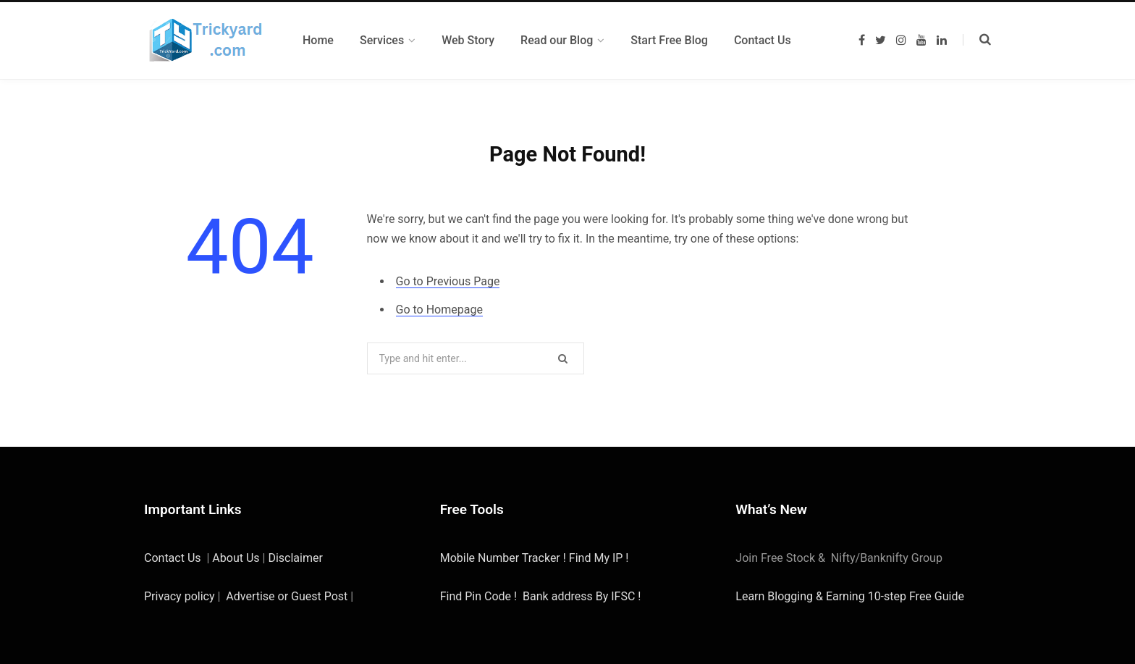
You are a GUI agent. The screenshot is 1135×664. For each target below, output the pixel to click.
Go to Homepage (439, 309)
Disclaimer (295, 558)
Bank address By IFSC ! (582, 596)
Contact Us (172, 558)
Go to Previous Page (448, 281)
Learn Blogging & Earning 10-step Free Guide (849, 596)
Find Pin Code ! (479, 596)
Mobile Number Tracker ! (504, 558)
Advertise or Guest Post (286, 596)
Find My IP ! (599, 558)
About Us (235, 558)
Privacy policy (179, 596)
